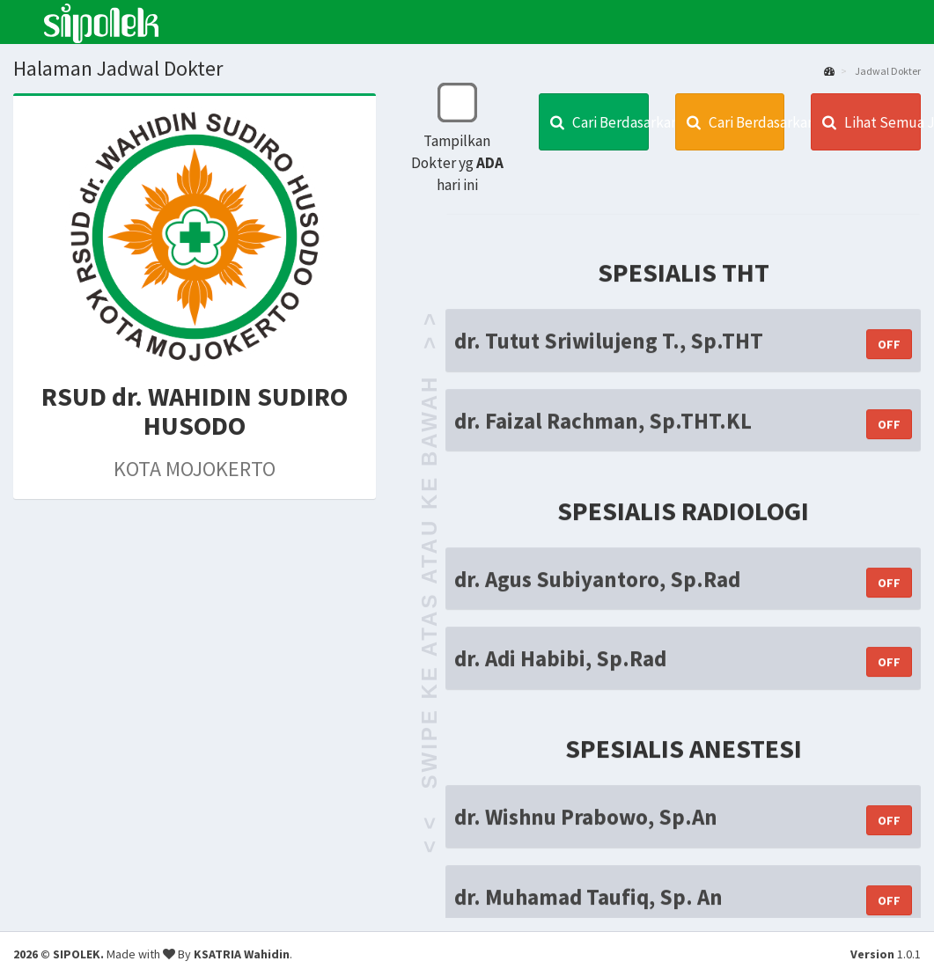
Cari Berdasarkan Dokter (599, 122)
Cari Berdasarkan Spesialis (736, 122)
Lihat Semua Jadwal (871, 122)
